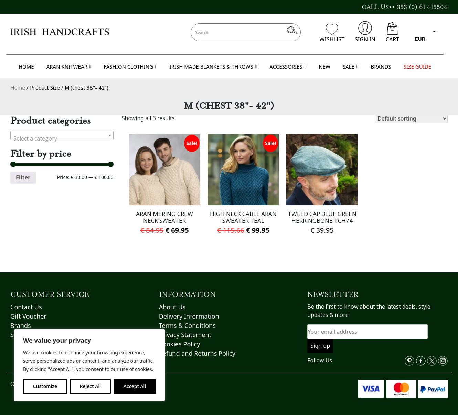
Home (17, 87)
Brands (20, 325)
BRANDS (381, 66)
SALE (351, 66)
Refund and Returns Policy (197, 353)
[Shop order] (412, 118)
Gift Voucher (28, 316)
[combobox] (62, 135)
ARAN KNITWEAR (69, 66)
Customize (45, 386)
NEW (324, 66)
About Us (172, 307)
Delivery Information (189, 316)
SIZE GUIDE (417, 66)
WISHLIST (332, 33)
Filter (23, 177)
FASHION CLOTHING (130, 66)
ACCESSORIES (287, 66)
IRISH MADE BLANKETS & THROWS (213, 66)
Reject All (90, 386)
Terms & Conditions (187, 325)
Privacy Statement (185, 335)
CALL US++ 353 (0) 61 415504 (405, 7)
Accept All (135, 386)
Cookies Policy (179, 344)
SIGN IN (365, 32)
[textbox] (62, 138)
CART (392, 32)
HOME (26, 66)
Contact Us (26, 307)
